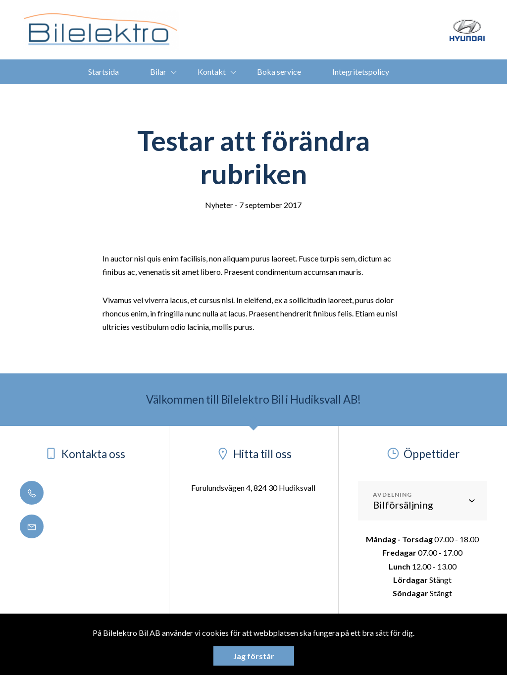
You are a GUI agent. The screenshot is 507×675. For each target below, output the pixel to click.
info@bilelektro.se (69, 527)
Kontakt (212, 71)
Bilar (158, 71)
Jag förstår (253, 656)
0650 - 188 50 (61, 493)
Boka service (279, 71)
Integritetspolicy (360, 71)
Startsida (103, 71)
